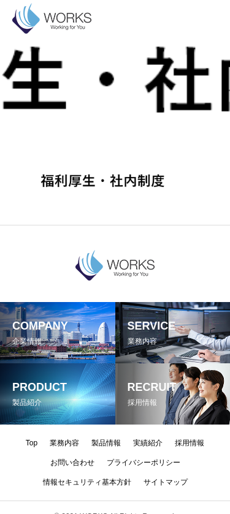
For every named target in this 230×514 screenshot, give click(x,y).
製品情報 (106, 443)
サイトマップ (166, 482)
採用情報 (189, 443)
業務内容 (64, 443)
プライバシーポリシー (143, 462)
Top (31, 443)
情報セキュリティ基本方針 (87, 482)
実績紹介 (148, 443)
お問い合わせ (72, 462)
